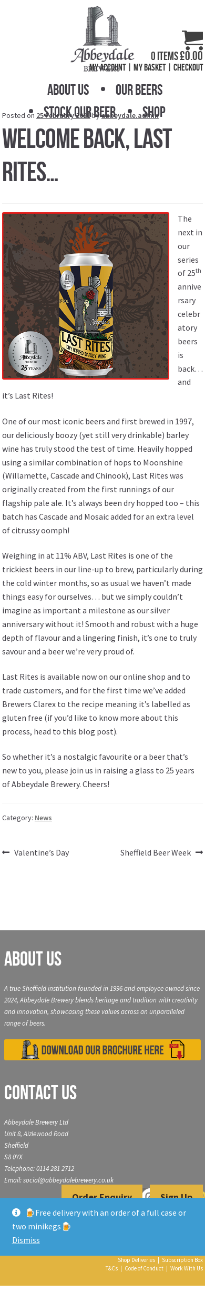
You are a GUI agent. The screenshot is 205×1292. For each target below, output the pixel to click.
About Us (68, 90)
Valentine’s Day (41, 853)
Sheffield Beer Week (155, 853)
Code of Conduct (144, 1268)
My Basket (150, 67)
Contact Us (40, 1092)
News (43, 817)
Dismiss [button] (26, 1240)
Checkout (188, 67)
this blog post (88, 731)
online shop (144, 676)
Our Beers (139, 90)
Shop (154, 112)
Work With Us (186, 1268)
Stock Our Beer (80, 112)
